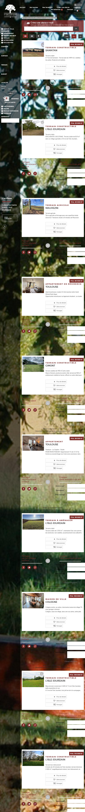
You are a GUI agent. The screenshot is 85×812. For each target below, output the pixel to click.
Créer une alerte (46, 7)
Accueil (19, 7)
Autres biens (8, 40)
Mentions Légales (26, 801)
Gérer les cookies (33, 805)
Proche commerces (10, 114)
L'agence (56, 7)
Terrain (6, 38)
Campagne (7, 116)
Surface (4, 56)
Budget (4, 74)
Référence (5, 120)
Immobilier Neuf (9, 36)
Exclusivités (8, 43)
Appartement (8, 33)
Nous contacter (8, 220)
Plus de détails (54, 66)
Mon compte (78, 5)
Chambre (4, 47)
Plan (24, 807)
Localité (4, 83)
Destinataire (60, 91)
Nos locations (35, 7)
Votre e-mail (60, 87)
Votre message (60, 96)
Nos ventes (26, 7)
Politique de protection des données (15, 805)
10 (67, 785)
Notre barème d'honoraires (13, 807)
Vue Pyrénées (8, 109)
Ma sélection (65, 7)
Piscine (6, 112)
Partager (52, 69)
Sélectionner (68, 66)
